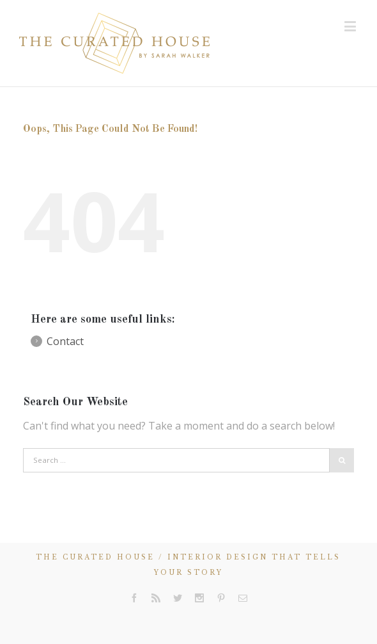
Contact (65, 341)
